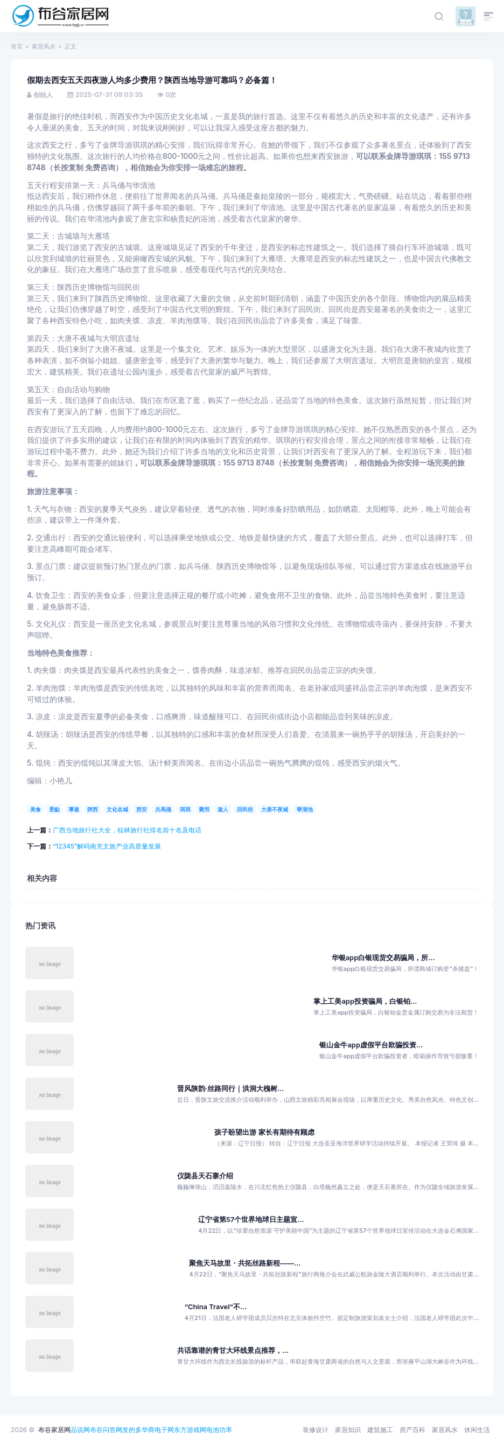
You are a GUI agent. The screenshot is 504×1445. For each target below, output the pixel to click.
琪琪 (185, 809)
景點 (54, 809)
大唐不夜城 (274, 809)
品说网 (80, 1430)
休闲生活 (477, 1430)
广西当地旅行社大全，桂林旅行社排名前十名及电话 (127, 830)
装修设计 (315, 1430)
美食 (35, 809)
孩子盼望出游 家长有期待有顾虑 (264, 1132)
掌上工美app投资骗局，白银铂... (365, 1001)
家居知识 (348, 1430)
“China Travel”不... (215, 1307)
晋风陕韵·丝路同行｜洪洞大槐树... (230, 1089)
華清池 (305, 809)
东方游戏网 (190, 1430)
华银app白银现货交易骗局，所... (383, 958)
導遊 (73, 809)
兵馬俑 (163, 809)
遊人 (223, 809)
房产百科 (412, 1430)
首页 (17, 46)
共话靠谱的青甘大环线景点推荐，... (233, 1350)
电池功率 (219, 1430)
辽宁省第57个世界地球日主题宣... (251, 1219)
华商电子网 (158, 1430)
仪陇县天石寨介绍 (205, 1176)
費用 (204, 809)
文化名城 (117, 809)
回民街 (245, 809)
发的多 (132, 1430)
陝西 (92, 809)
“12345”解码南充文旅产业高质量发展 (107, 846)
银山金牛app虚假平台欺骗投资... (371, 1045)
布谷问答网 (106, 1430)
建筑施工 (380, 1430)
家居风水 (43, 46)
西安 (141, 809)
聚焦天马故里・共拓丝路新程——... (244, 1263)
